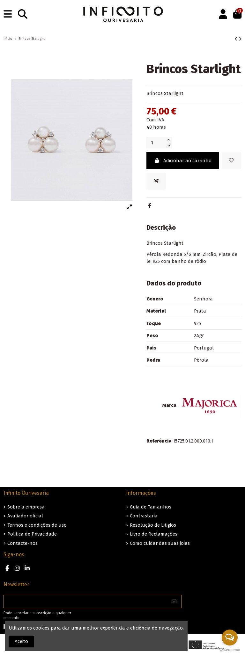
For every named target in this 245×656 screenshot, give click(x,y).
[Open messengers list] (230, 637)
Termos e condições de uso (37, 525)
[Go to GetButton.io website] (229, 650)
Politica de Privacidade (32, 534)
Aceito (21, 641)
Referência (159, 441)
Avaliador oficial (25, 516)
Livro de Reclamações (153, 534)
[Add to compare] (156, 181)
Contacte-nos (22, 543)
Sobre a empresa (26, 507)
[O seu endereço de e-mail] (85, 601)
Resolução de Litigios (153, 525)
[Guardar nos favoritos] (231, 160)
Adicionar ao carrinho (183, 160)
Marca (169, 405)
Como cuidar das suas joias (160, 543)
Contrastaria (144, 516)
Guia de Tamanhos (150, 507)
